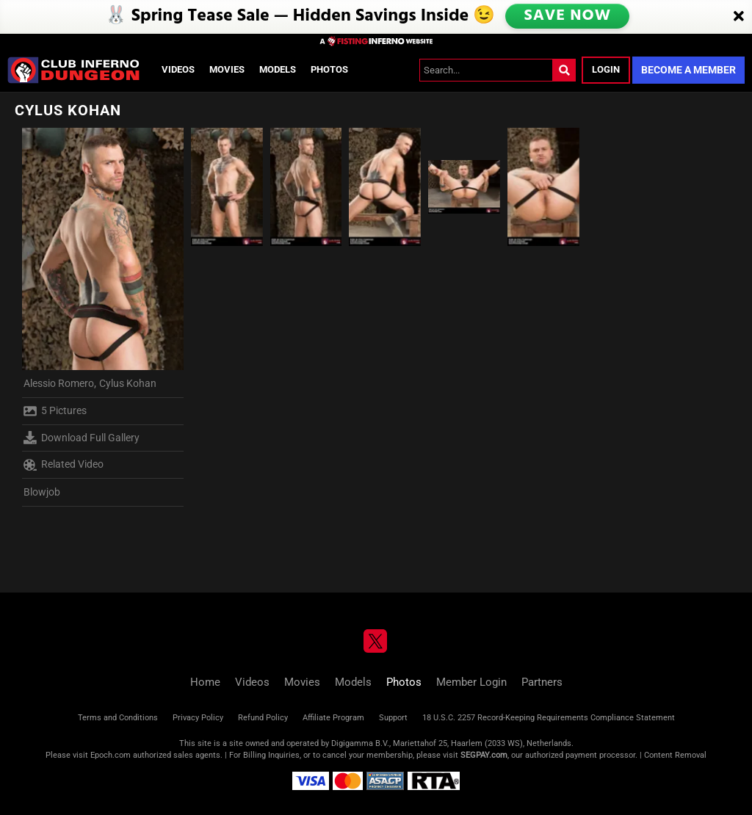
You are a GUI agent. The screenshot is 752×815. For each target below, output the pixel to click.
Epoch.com (110, 755)
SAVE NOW (568, 16)
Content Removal (675, 755)
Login (606, 69)
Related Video (64, 464)
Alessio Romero (59, 383)
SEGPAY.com (483, 755)
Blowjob (42, 492)
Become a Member (688, 70)
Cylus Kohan (127, 383)
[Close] (739, 17)
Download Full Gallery (82, 437)
